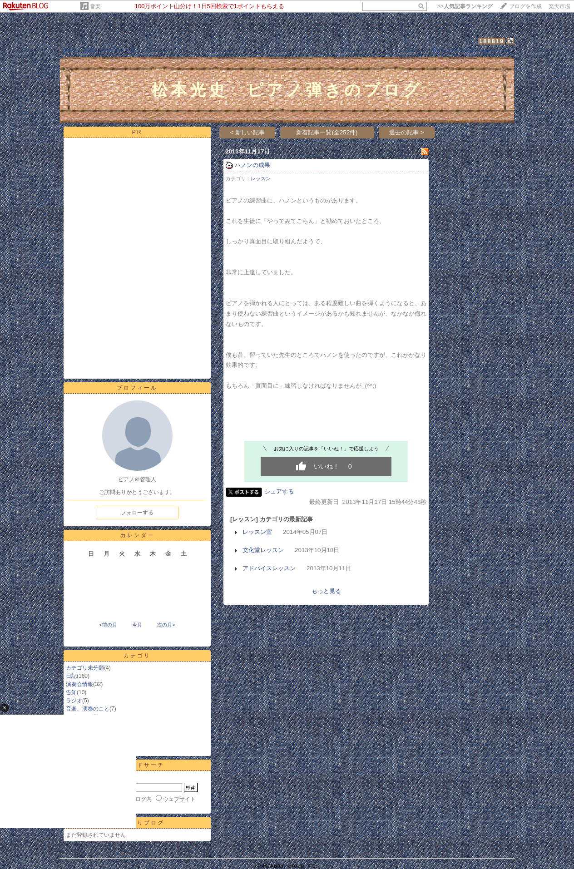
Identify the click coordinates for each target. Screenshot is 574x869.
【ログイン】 (496, 50)
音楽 (95, 6)
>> (465, 6)
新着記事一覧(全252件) (326, 132)
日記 (90, 50)
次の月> (166, 624)
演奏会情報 (79, 684)
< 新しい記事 (247, 132)
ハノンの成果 (252, 165)
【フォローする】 (453, 50)
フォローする (137, 512)
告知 (71, 692)
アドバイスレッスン (269, 568)
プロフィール (118, 50)
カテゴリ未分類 (85, 668)
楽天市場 (559, 6)
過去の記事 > (406, 132)
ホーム (70, 50)
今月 (137, 624)
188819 (491, 41)
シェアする (279, 491)
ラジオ (74, 700)
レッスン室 (257, 531)
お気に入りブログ (137, 823)
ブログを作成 (525, 6)
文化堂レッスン (263, 550)
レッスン (261, 178)
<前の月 (108, 624)
